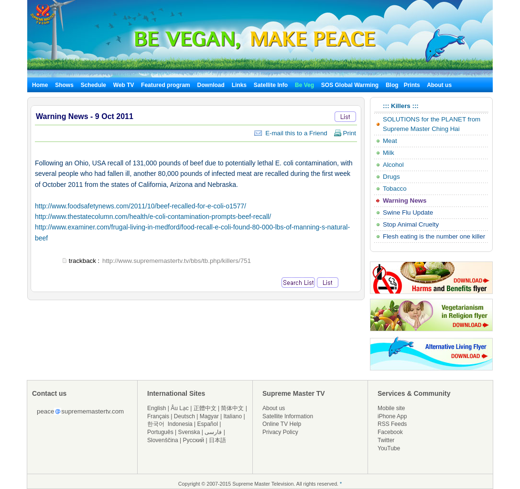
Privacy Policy (280, 432)
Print (345, 133)
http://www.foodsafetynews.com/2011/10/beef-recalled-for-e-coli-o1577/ (140, 206)
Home (40, 85)
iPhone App (392, 416)
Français (158, 416)
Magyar (209, 416)
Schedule (93, 85)
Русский (194, 440)
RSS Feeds (392, 424)
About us (439, 85)
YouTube (389, 448)
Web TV (124, 85)
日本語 (217, 440)
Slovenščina (162, 440)
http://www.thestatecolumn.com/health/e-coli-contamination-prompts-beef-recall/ (153, 216)
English (156, 408)
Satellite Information (287, 416)
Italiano (232, 416)
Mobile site (391, 408)
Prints (413, 85)
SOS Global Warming (350, 85)
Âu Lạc (180, 408)
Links (239, 85)
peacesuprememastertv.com (80, 411)
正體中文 (205, 408)
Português (160, 432)
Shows (64, 85)
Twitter (386, 440)
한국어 (155, 424)
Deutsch (184, 416)
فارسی (213, 432)
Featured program (165, 85)
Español (207, 424)
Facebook (390, 432)
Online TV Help (281, 424)
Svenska (189, 432)
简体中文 (232, 408)
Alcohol (393, 164)
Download (211, 85)
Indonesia (180, 424)
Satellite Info (271, 85)
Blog (392, 85)
